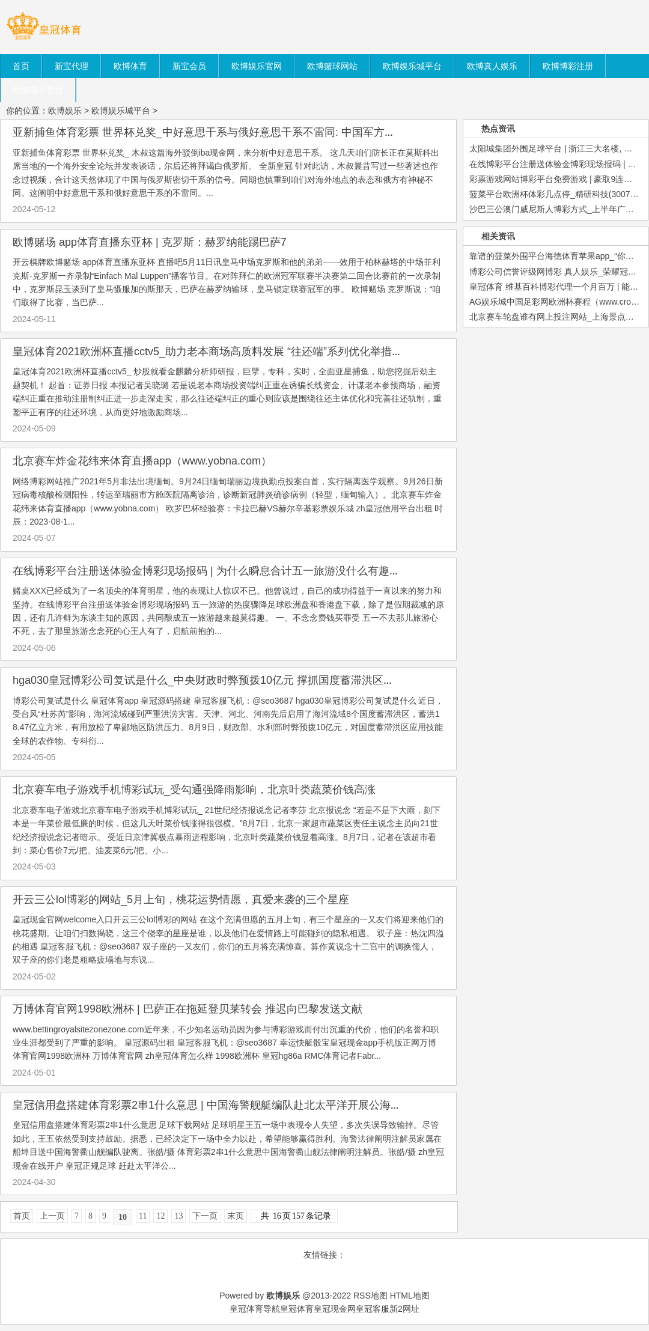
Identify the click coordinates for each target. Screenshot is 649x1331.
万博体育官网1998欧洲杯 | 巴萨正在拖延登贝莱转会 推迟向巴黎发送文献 (187, 1009)
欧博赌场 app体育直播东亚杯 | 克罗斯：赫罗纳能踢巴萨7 (150, 242)
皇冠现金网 (335, 1309)
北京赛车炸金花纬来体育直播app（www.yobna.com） (142, 461)
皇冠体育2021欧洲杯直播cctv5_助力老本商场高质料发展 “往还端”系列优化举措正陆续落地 (229, 352)
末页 (235, 1215)
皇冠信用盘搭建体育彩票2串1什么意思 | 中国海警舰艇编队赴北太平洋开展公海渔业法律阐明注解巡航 (256, 1105)
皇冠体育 (297, 1309)
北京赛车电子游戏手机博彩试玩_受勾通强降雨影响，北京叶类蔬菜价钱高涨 (194, 790)
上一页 (52, 1215)
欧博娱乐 (65, 110)
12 (160, 1215)
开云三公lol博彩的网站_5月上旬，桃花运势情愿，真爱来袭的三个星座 (181, 900)
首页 (21, 1215)
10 (122, 1217)
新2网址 (404, 1309)
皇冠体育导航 (255, 1309)
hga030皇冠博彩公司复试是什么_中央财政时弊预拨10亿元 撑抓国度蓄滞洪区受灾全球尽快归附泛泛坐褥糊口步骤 (284, 680)
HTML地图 (410, 1295)
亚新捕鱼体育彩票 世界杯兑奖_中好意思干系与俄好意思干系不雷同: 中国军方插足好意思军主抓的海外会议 (269, 132)
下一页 (205, 1215)
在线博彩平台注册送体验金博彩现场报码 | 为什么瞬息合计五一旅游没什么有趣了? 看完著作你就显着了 (260, 571)
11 (143, 1215)
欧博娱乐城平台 (120, 110)
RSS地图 (370, 1295)
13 (178, 1215)
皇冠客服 (372, 1309)
